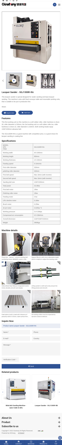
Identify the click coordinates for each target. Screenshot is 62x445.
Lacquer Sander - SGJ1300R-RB (46, 405)
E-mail (6, 444)
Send (32, 366)
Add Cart (27, 112)
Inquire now (10, 113)
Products (43, 444)
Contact (19, 444)
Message (31, 444)
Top (56, 444)
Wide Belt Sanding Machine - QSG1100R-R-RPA (16, 407)
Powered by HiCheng (8, 433)
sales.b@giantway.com (3, 0)
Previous (3, 81)
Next (59, 81)
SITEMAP (21, 433)
